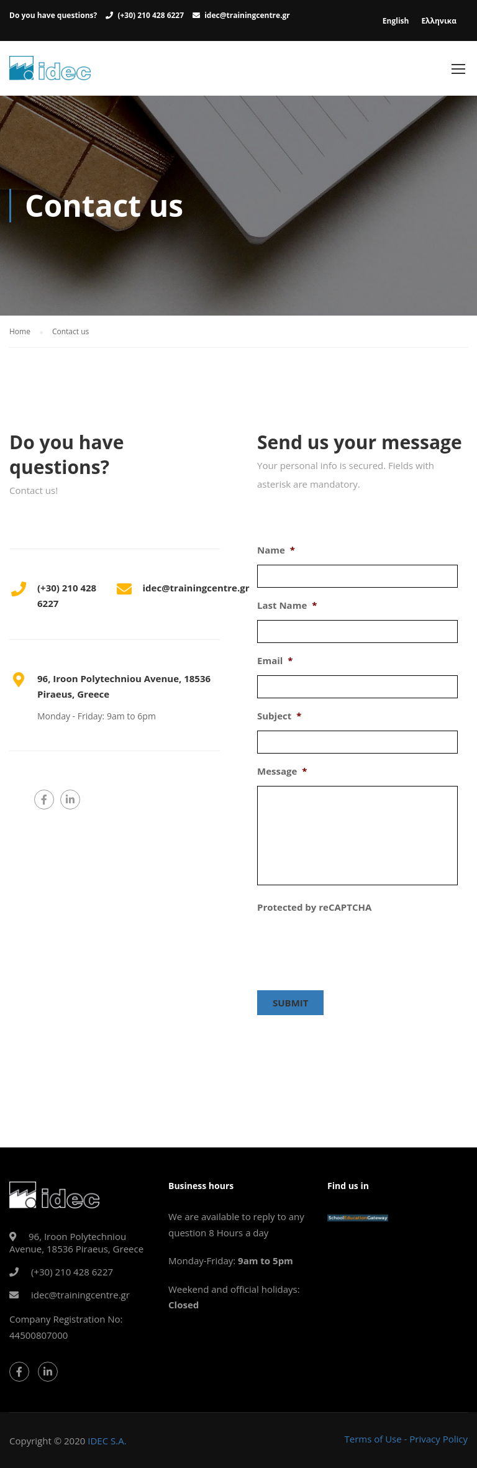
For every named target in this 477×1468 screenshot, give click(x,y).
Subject (279, 720)
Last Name (287, 610)
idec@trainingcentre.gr (247, 15)
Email (275, 665)
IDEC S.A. (107, 1440)
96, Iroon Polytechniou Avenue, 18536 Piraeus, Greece (76, 1241)
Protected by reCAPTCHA (314, 912)
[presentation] (351, 950)
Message (282, 776)
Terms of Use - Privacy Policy (406, 1438)
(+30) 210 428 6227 (150, 15)
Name (276, 554)
